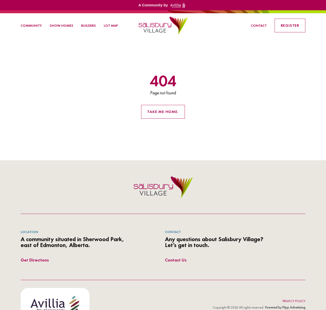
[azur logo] (163, 187)
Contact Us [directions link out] (176, 260)
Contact (259, 25)
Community (31, 25)
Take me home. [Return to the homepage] (162, 111)
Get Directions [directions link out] (35, 260)
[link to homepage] (163, 25)
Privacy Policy (293, 301)
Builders (88, 25)
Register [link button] (290, 25)
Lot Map (111, 25)
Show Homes (61, 25)
